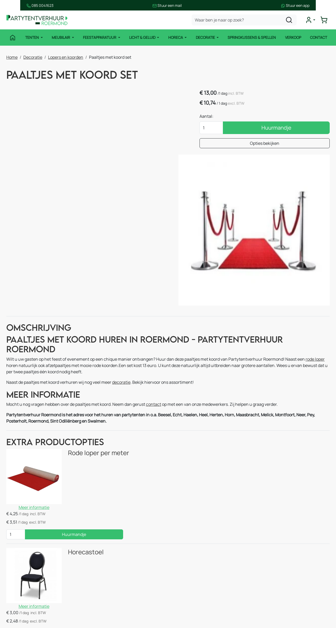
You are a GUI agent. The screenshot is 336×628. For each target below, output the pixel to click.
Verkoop (293, 37)
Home (12, 57)
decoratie (121, 312)
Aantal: (233, 117)
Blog (175, 568)
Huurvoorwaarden (188, 579)
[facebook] (259, 606)
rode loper (315, 289)
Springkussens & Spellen (252, 37)
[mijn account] (310, 20)
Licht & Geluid (142, 37)
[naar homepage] (37, 20)
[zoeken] (289, 19)
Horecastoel (79, 447)
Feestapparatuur (100, 37)
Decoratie (206, 37)
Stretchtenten (103, 537)
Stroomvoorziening (107, 568)
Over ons (179, 558)
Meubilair (61, 37)
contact (153, 334)
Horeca (176, 37)
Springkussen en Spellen (30, 600)
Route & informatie (189, 547)
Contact (319, 37)
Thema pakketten (106, 579)
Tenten (32, 37)
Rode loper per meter (91, 383)
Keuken (96, 547)
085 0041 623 (285, 558)
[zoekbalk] (244, 19)
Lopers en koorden (65, 57)
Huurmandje (289, 128)
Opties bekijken (278, 144)
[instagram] (275, 606)
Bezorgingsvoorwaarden (194, 589)
